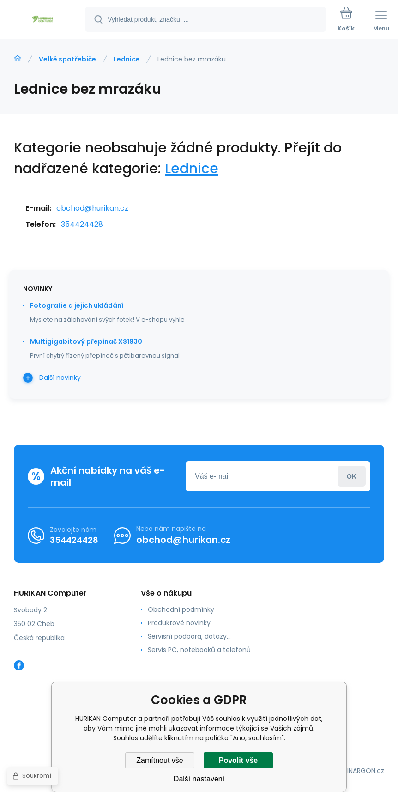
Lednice (127, 59)
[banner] (42, 20)
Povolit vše (238, 760)
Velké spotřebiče (67, 59)
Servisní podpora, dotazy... (189, 636)
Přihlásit (352, 476)
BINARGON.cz (364, 770)
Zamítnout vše (159, 760)
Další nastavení (199, 779)
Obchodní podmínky (181, 609)
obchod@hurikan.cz (92, 208)
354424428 (82, 224)
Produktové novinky (179, 623)
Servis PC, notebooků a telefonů (199, 649)
